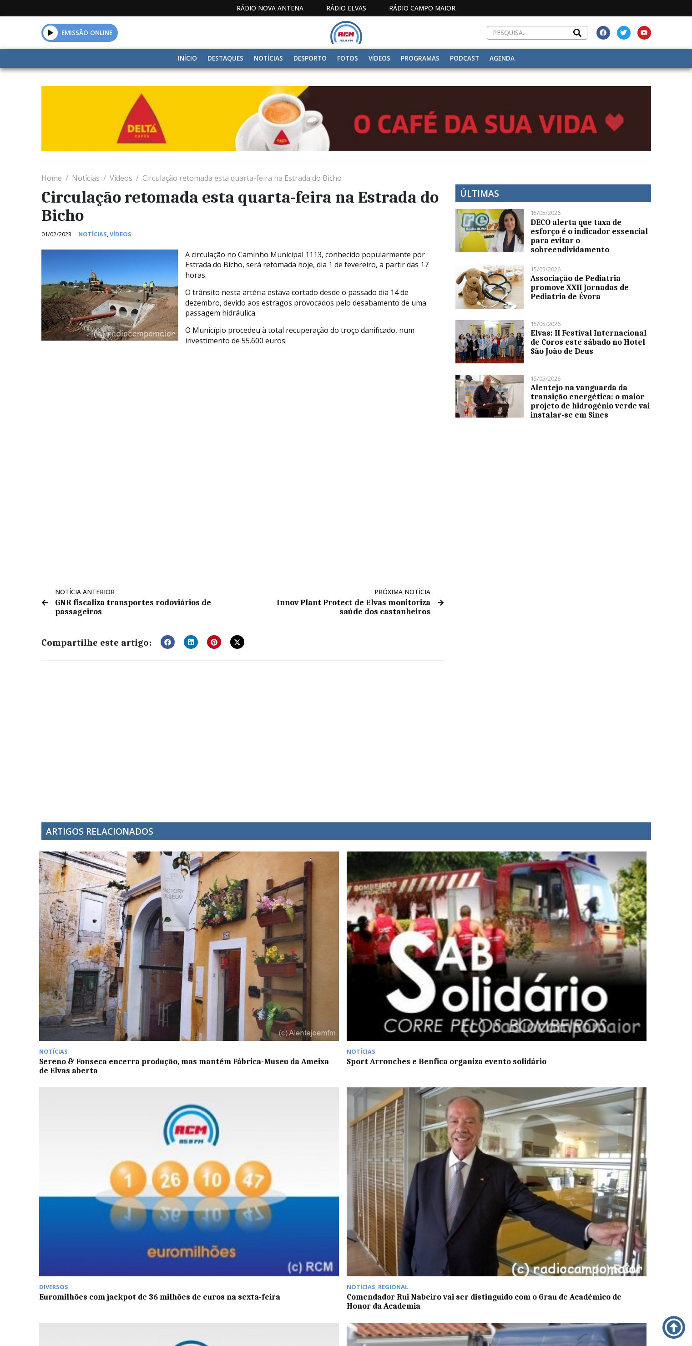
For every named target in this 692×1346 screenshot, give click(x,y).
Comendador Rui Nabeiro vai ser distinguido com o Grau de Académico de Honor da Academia (577, 971)
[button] (50, 32)
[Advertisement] (242, 735)
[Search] (577, 32)
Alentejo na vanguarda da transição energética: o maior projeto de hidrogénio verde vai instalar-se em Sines (590, 401)
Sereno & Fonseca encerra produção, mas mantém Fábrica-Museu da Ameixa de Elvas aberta (111, 971)
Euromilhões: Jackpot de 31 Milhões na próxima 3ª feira (108, 1112)
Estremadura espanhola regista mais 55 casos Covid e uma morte (578, 1258)
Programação (419, 1327)
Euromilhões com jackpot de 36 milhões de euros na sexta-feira (412, 967)
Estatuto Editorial (343, 1327)
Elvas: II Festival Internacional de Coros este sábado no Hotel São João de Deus (588, 342)
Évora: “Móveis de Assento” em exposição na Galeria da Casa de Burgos (412, 1117)
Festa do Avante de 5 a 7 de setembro (577, 1107)
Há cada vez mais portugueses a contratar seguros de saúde (412, 1258)
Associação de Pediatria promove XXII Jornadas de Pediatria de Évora (579, 287)
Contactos (481, 1327)
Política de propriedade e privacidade (585, 1327)
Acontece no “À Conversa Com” (98, 1253)
